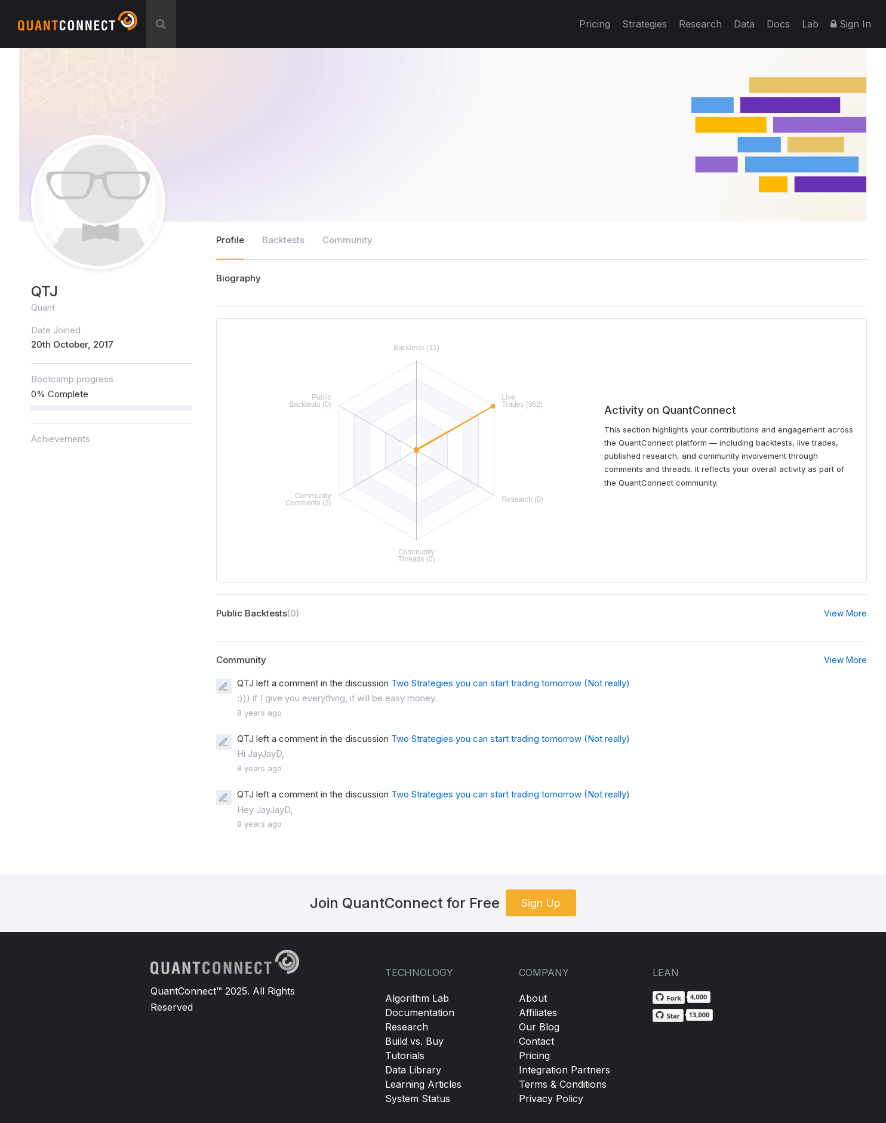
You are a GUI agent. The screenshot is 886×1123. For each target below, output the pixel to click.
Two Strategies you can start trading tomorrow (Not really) (510, 683)
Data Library (413, 1070)
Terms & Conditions (563, 1084)
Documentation (419, 1012)
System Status (417, 1098)
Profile (230, 240)
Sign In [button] (850, 24)
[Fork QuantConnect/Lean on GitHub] (669, 997)
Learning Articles (423, 1084)
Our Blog (539, 1027)
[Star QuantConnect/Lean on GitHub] (668, 1015)
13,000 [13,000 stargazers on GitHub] (699, 1014)
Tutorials (404, 1055)
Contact (536, 1041)
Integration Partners (564, 1070)
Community (347, 240)
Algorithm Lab (417, 998)
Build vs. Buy (414, 1041)
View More (845, 613)
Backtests (283, 240)
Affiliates (538, 1012)
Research (700, 24)
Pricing (594, 24)
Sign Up (541, 903)
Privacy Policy (551, 1098)
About (533, 998)
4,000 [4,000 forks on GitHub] (698, 996)
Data (744, 24)
